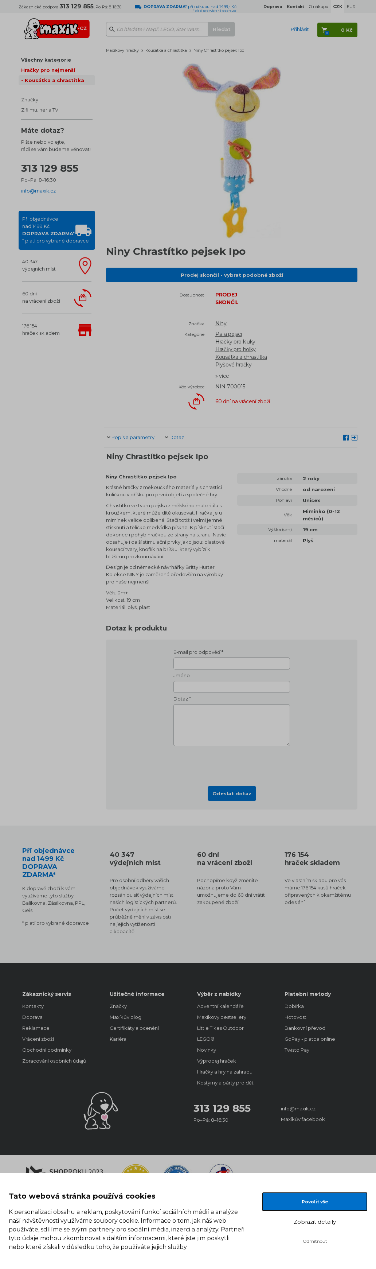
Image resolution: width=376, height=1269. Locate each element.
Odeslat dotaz (231, 793)
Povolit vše (315, 1201)
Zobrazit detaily (315, 1221)
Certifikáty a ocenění (134, 1028)
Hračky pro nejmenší (48, 70)
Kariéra (118, 1039)
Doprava (32, 1017)
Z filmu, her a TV (39, 110)
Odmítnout (315, 1241)
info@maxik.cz (38, 191)
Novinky (206, 1050)
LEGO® (206, 1039)
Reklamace (36, 1028)
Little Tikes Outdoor (220, 1028)
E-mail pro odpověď (196, 652)
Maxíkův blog (125, 1017)
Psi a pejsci (228, 334)
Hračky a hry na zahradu (224, 1072)
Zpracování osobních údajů (54, 1061)
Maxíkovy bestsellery (221, 1017)
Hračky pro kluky (235, 341)
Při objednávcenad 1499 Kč (55, 230)
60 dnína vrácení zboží (41, 297)
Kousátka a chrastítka (54, 80)
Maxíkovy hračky (122, 50)
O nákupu (318, 6)
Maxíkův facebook (303, 1119)
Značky (29, 99)
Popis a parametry (132, 437)
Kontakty (33, 1006)
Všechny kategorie (46, 60)
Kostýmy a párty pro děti (226, 1083)
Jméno (181, 675)
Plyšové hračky (233, 364)
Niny (221, 323)
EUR (351, 6)
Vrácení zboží (38, 1039)
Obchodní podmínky (46, 1050)
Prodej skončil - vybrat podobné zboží (232, 275)
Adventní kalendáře (220, 1006)
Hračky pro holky (235, 349)
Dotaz (176, 437)
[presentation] (231, 764)
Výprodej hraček (216, 1061)
